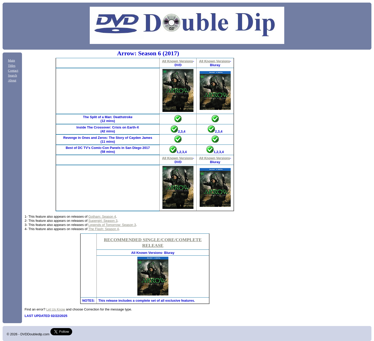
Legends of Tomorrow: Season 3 (112, 225)
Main (11, 60)
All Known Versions (177, 61)
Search (12, 75)
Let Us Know (55, 309)
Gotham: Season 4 (102, 216)
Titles (12, 65)
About (12, 80)
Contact (13, 70)
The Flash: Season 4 (103, 229)
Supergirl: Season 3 (102, 221)
